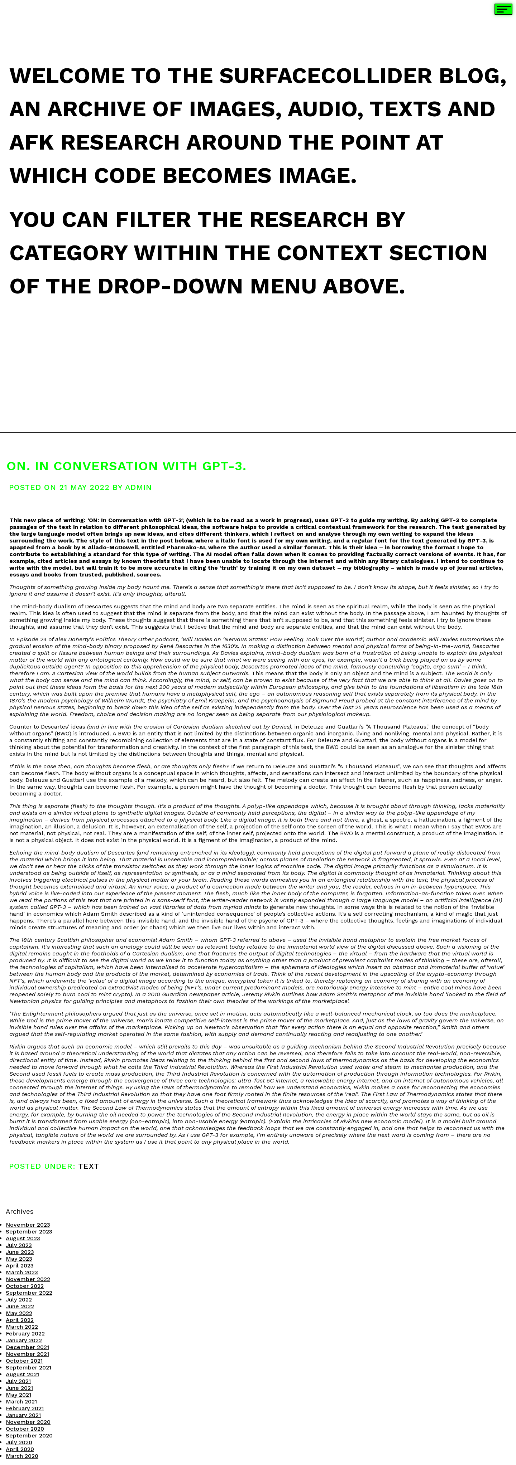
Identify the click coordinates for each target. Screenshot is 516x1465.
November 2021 (27, 1353)
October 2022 (25, 1286)
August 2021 (22, 1374)
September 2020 (29, 1435)
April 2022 (20, 1319)
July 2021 (18, 1381)
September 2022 (29, 1292)
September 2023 (29, 1231)
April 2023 (20, 1265)
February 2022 (25, 1333)
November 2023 (28, 1224)
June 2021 (19, 1387)
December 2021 (27, 1347)
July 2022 (19, 1299)
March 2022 (22, 1326)
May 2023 (19, 1258)
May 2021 (18, 1394)
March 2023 (22, 1272)
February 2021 (25, 1408)
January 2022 (24, 1340)
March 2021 (21, 1401)
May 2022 (19, 1313)
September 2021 (28, 1367)
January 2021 (23, 1415)
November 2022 (28, 1279)
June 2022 (20, 1306)
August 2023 (23, 1238)
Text (88, 1166)
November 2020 (28, 1421)
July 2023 (19, 1245)
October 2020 (25, 1428)
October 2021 (24, 1360)
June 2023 (20, 1252)
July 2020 (19, 1442)
